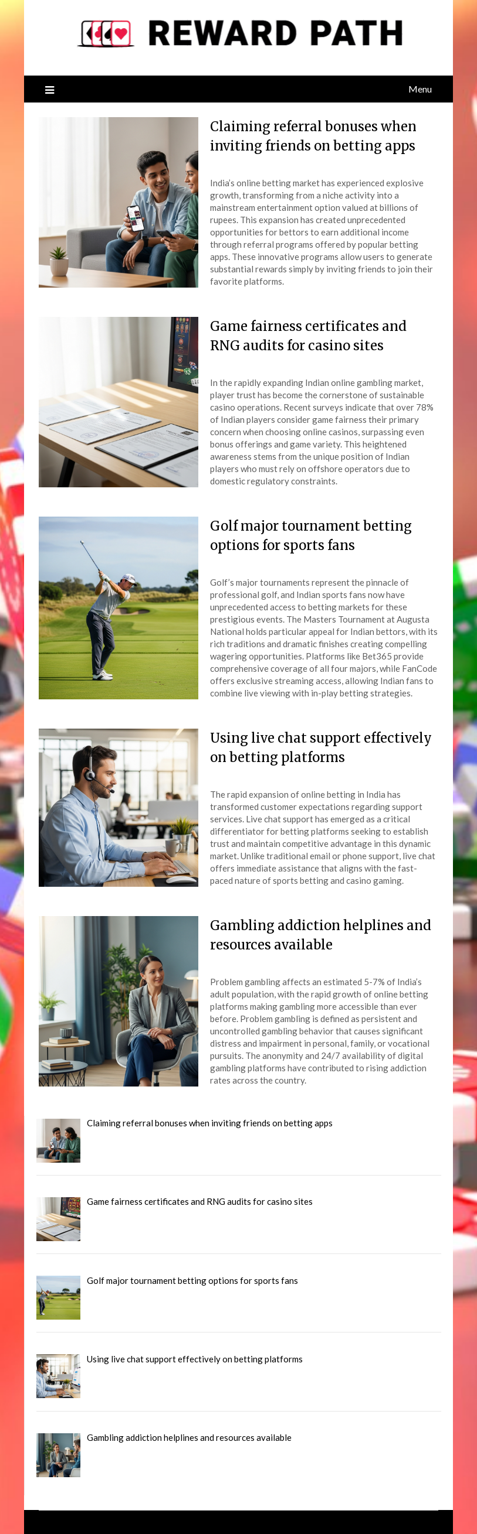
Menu (420, 88)
